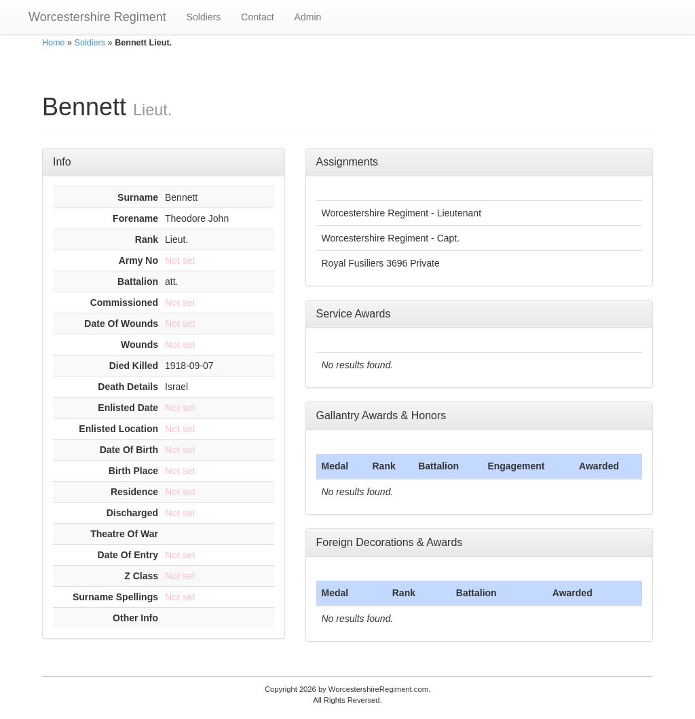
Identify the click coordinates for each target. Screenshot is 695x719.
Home (53, 42)
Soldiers (204, 17)
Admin (308, 17)
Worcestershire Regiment (97, 17)
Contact (257, 17)
